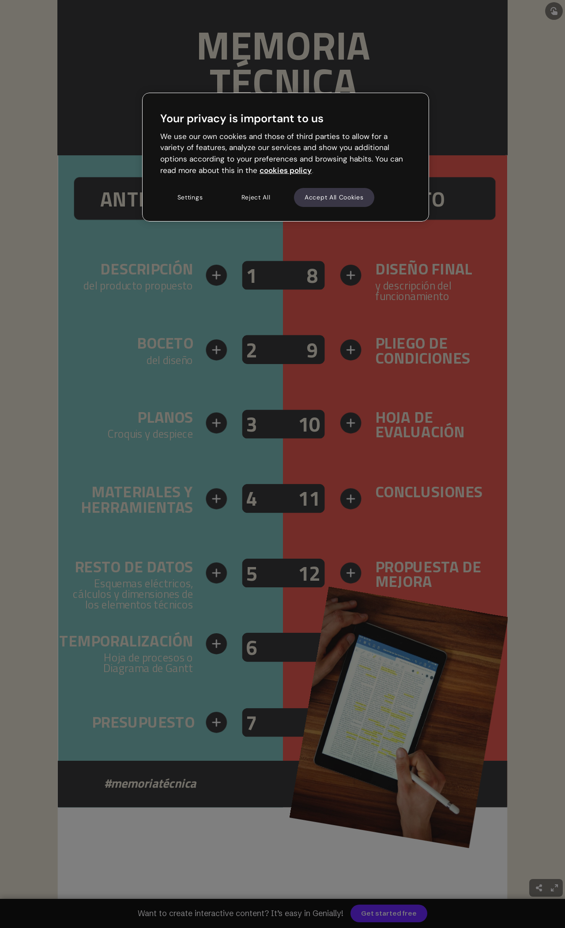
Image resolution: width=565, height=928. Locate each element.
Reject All (256, 197)
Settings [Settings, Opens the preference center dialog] (190, 197)
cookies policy (286, 170)
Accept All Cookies (334, 197)
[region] (285, 157)
